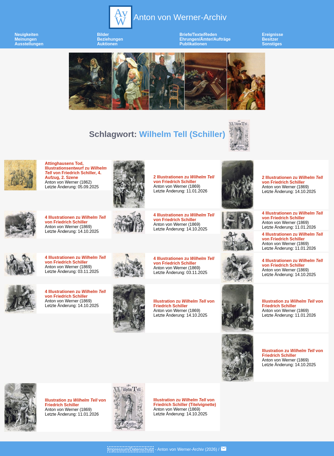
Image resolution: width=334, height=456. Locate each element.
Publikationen (193, 44)
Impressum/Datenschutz (130, 449)
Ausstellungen (29, 44)
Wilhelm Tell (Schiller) (182, 134)
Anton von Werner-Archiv (167, 17)
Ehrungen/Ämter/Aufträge (205, 39)
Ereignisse (272, 34)
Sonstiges (272, 44)
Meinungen (26, 39)
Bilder (103, 34)
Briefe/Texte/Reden (198, 34)
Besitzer (270, 39)
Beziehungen (110, 39)
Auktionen (107, 44)
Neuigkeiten (26, 34)
